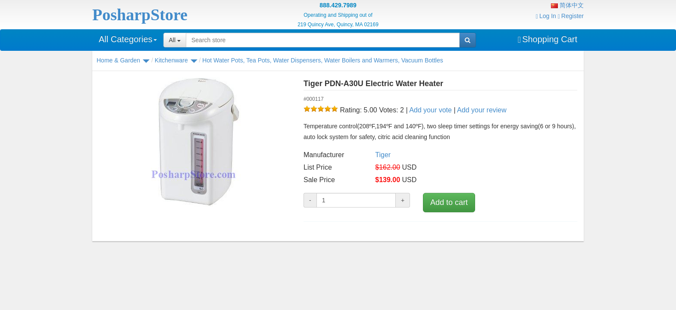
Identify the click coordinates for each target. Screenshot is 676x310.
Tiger (383, 154)
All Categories (128, 39)
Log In (546, 15)
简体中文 (567, 5)
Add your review (482, 110)
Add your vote (430, 110)
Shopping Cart (547, 39)
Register (571, 15)
